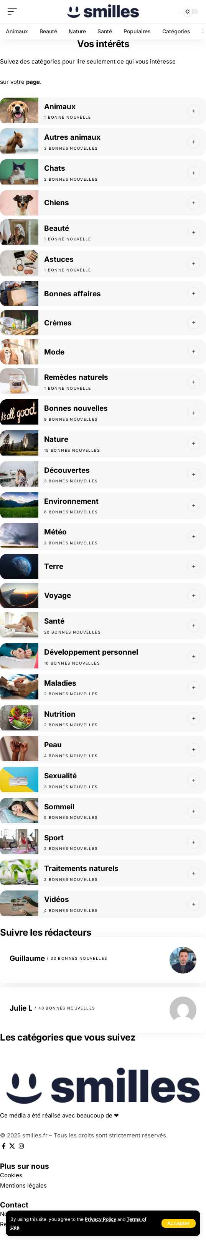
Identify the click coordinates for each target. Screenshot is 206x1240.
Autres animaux (72, 137)
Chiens (56, 202)
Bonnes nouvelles (76, 408)
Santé (54, 621)
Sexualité (60, 775)
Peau (53, 744)
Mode (54, 352)
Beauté (56, 228)
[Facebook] (3, 1146)
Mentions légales (23, 1185)
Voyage (57, 595)
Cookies (11, 1175)
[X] (12, 1146)
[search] (171, 11)
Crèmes (58, 323)
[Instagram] (21, 1146)
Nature (56, 439)
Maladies (60, 683)
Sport (54, 837)
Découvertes (67, 470)
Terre (53, 566)
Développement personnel (91, 652)
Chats (54, 168)
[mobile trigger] (14, 11)
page (33, 81)
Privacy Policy (100, 1219)
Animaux (60, 106)
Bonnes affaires (72, 293)
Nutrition (60, 714)
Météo (55, 532)
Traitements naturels (81, 868)
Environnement (71, 501)
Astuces (59, 259)
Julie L (21, 1008)
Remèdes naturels (76, 377)
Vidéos (56, 899)
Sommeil (59, 806)
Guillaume (27, 958)
